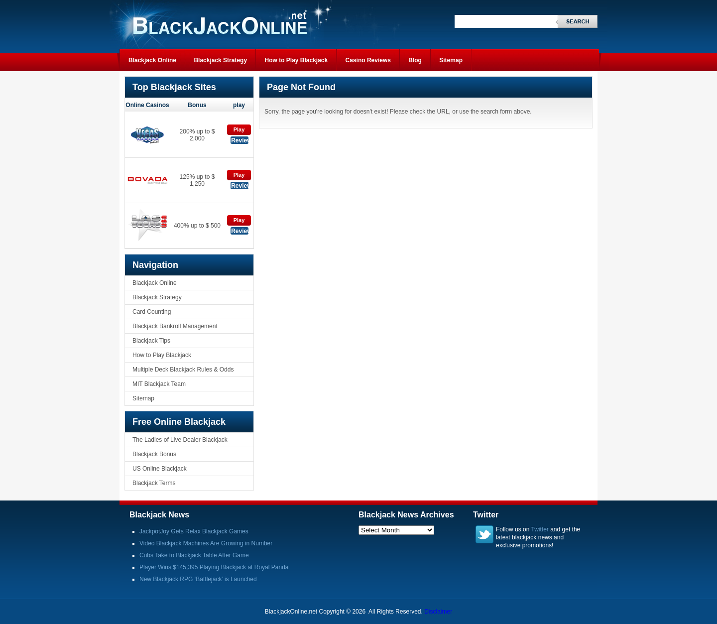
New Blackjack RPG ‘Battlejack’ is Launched (198, 579)
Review (239, 140)
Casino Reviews (368, 60)
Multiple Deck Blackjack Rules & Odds (183, 369)
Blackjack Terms (153, 483)
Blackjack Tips (151, 340)
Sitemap (451, 60)
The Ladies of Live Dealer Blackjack (180, 439)
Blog (415, 60)
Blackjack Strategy (220, 60)
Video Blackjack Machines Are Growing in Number (205, 543)
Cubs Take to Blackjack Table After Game (194, 555)
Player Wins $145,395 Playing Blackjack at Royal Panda (214, 567)
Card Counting (151, 311)
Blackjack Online (152, 60)
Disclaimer (438, 611)
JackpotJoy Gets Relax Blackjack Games (193, 531)
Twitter (540, 529)
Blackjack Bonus (154, 454)
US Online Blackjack (159, 468)
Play (239, 129)
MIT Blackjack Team (159, 383)
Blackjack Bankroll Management (175, 326)
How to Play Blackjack (296, 60)
